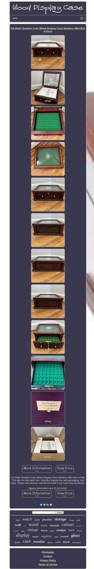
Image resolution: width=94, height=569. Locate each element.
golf (25, 526)
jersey (17, 542)
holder (44, 525)
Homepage (48, 552)
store (37, 520)
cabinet (68, 524)
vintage (32, 530)
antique (61, 530)
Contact (47, 556)
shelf (78, 520)
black (66, 542)
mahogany (76, 542)
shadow (35, 537)
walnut (78, 526)
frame (71, 520)
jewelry (47, 519)
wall (18, 525)
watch (27, 519)
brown (44, 530)
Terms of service (47, 564)
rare (56, 537)
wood (33, 524)
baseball (64, 536)
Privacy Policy (48, 560)
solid (57, 542)
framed (16, 531)
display (23, 535)
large (52, 531)
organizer (46, 536)
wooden (39, 542)
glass (75, 535)
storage (60, 519)
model (79, 531)
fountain (54, 525)
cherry (50, 543)
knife (23, 531)
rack (71, 530)
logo (18, 520)
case (27, 541)
